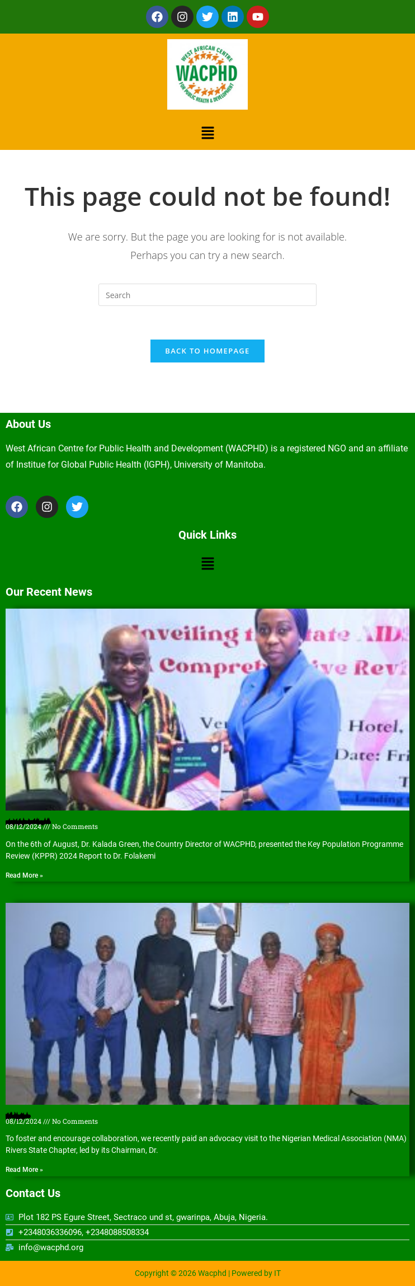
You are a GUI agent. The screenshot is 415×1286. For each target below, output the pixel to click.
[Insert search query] (207, 295)
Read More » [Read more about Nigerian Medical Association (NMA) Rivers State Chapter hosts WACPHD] (24, 1170)
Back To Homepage (207, 351)
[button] (207, 132)
